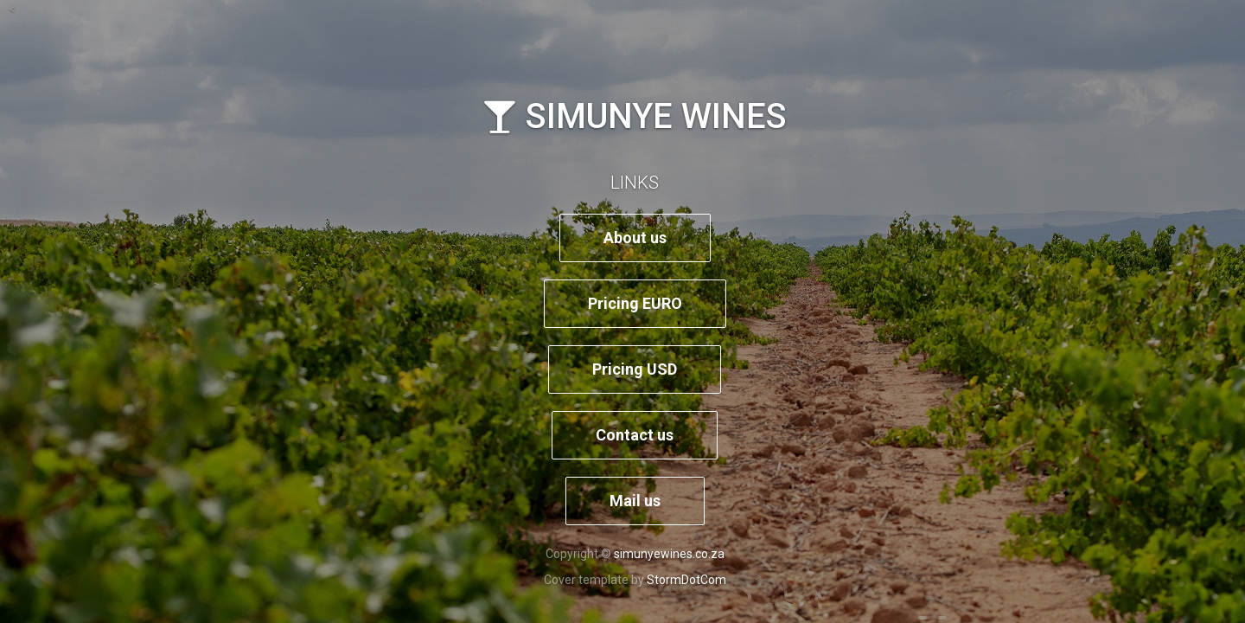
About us (635, 237)
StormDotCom (686, 580)
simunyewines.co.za (669, 554)
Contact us (635, 435)
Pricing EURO (635, 303)
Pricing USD (634, 369)
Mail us (635, 500)
